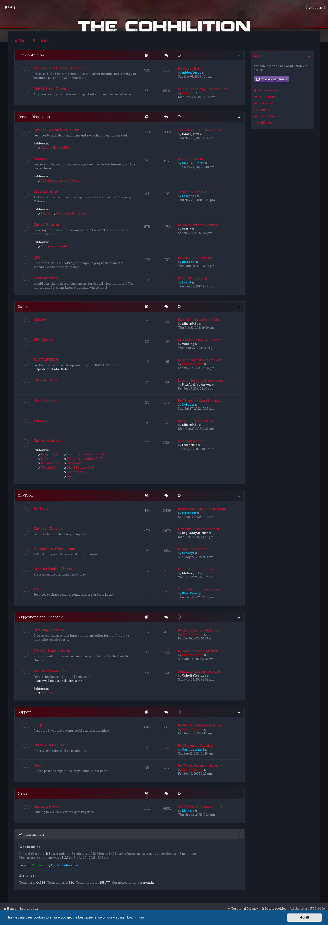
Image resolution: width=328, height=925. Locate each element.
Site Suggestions (48, 629)
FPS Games (43, 339)
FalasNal (189, 196)
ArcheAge (72, 463)
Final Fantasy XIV (79, 467)
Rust (69, 476)
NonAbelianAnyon (196, 384)
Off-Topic (26, 495)
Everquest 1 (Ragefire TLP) (84, 454)
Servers (40, 158)
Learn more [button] (135, 917)
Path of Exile (45, 380)
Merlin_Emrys (193, 163)
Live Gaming (45, 191)
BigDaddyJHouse (195, 533)
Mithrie (188, 810)
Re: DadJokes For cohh (194, 549)
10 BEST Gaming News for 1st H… (202, 806)
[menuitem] (9, 7)
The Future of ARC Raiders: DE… (201, 130)
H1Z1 (43, 459)
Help (37, 724)
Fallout (39, 319)
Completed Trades (53, 246)
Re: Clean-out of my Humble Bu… (201, 225)
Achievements (267, 90)
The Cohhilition (31, 54)
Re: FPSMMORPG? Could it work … (202, 340)
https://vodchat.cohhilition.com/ (57, 680)
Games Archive (47, 440)
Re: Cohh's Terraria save (195, 421)
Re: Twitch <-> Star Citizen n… (200, 401)
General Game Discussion (56, 129)
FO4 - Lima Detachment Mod (199, 320)
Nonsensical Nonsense (54, 548)
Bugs (37, 765)
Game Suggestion (191, 441)
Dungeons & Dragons (70, 213)
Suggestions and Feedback (40, 616)
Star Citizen (44, 400)
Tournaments (45, 277)
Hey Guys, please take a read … (200, 529)
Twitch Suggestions (51, 650)
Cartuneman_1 (193, 749)
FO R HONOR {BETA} (192, 278)
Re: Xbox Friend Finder (195, 258)
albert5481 (190, 324)
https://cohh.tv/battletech (52, 369)
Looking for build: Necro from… (201, 380)
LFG (37, 257)
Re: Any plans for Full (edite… (199, 630)
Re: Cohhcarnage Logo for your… (201, 360)
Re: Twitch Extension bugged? (200, 765)
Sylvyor (188, 405)
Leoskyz (188, 553)
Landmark (73, 472)
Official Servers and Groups (59, 180)
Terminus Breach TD (193, 192)
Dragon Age (48, 454)
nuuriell (188, 93)
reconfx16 (189, 445)
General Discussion (34, 116)
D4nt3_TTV (190, 134)
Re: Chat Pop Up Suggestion (198, 651)
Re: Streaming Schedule (196, 745)
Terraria (41, 420)
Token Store (265, 97)
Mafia (43, 213)
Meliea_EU (190, 573)
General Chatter (47, 528)
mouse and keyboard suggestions (202, 509)
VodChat (45, 693)
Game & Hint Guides (54, 147)
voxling (188, 344)
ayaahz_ (149, 882)
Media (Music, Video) (52, 568)
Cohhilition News (49, 88)
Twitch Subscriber (64, 865)
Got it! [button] (304, 917)
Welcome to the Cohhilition (58, 67)
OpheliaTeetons (194, 675)
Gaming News (46, 806)
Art (36, 588)
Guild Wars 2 (49, 463)
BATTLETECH (45, 359)
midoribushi (191, 72)
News (22, 793)
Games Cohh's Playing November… (203, 89)
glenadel (189, 262)
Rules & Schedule (48, 744)
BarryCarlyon (193, 364)
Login (258, 55)
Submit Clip (265, 103)
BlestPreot (190, 593)
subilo (186, 229)
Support (24, 711)
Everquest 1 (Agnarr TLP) (83, 459)
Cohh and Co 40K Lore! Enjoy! (199, 589)
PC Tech (40, 508)
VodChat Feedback (50, 670)
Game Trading (46, 224)
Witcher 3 (47, 467)
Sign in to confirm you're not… (200, 671)
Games (23, 306)
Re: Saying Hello (190, 68)
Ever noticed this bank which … (201, 569)
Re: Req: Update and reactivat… (200, 725)
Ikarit (186, 282)
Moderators (40, 865)
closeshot (189, 512)
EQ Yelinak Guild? (191, 159)
